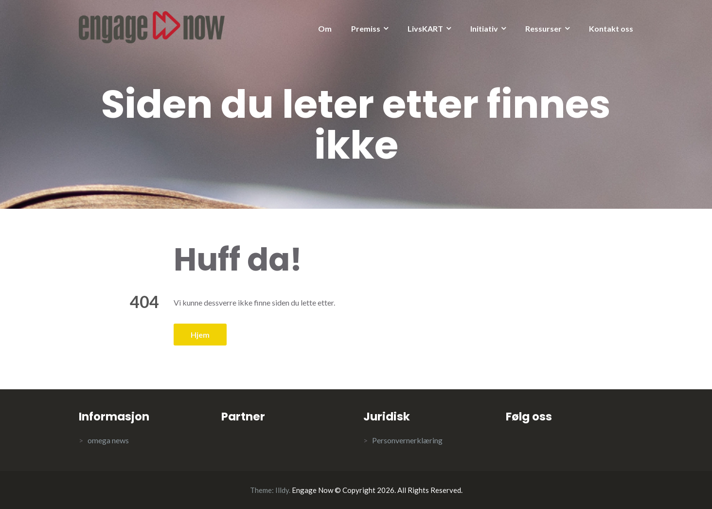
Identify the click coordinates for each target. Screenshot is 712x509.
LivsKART (425, 28)
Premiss (365, 28)
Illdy (282, 490)
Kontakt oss (611, 28)
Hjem (200, 334)
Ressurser (543, 28)
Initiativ (484, 28)
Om (325, 28)
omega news (108, 440)
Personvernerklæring (407, 440)
